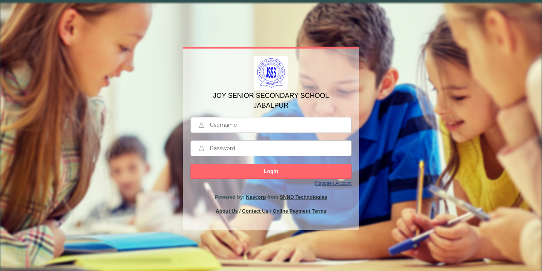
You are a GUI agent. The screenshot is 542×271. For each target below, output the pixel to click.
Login (271, 171)
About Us (227, 211)
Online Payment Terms (299, 211)
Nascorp (256, 197)
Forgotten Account (333, 183)
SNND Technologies (303, 197)
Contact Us (255, 211)
